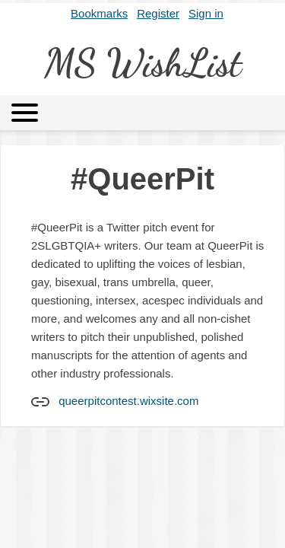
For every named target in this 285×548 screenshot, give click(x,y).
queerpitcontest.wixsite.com (128, 400)
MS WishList (143, 63)
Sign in (205, 13)
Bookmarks (99, 13)
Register (158, 13)
